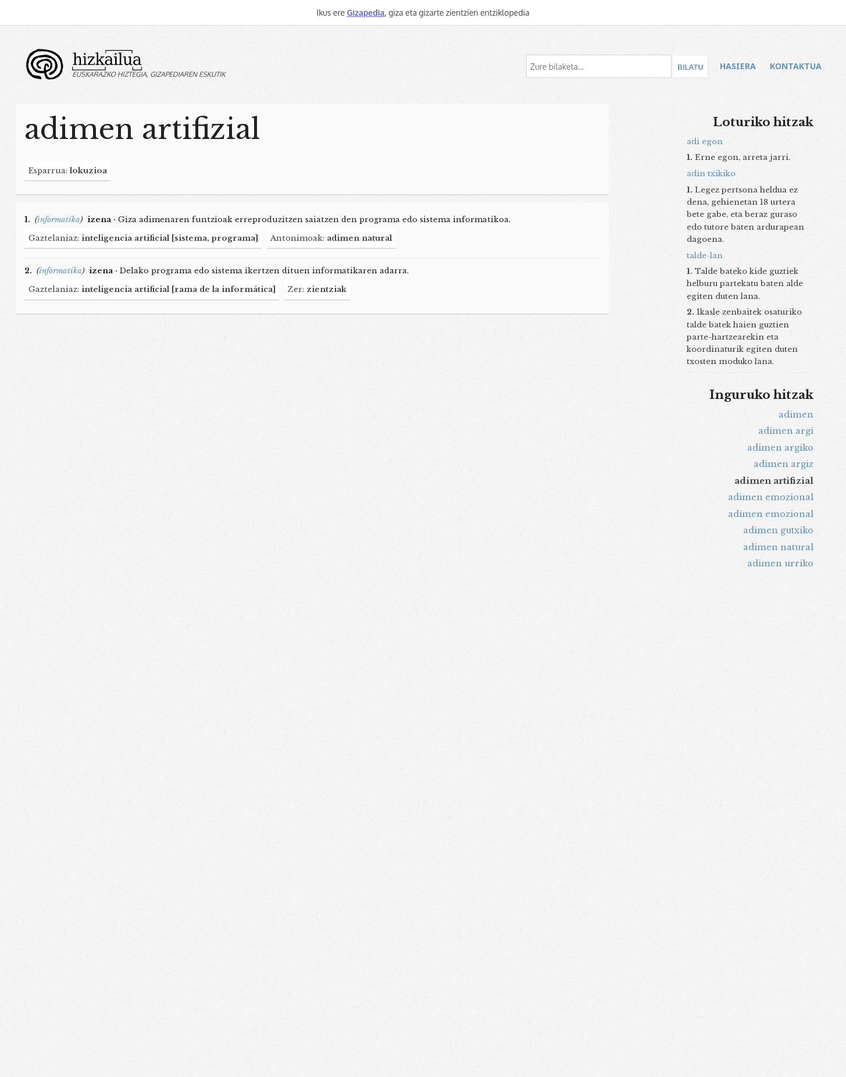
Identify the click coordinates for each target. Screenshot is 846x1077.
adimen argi (785, 431)
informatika (58, 219)
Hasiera (738, 66)
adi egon (705, 142)
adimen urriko (780, 563)
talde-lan (705, 256)
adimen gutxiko (778, 530)
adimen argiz (783, 464)
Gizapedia (365, 12)
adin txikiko (711, 174)
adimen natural (778, 547)
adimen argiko (780, 448)
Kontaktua (796, 66)
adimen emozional (770, 497)
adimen (796, 414)
